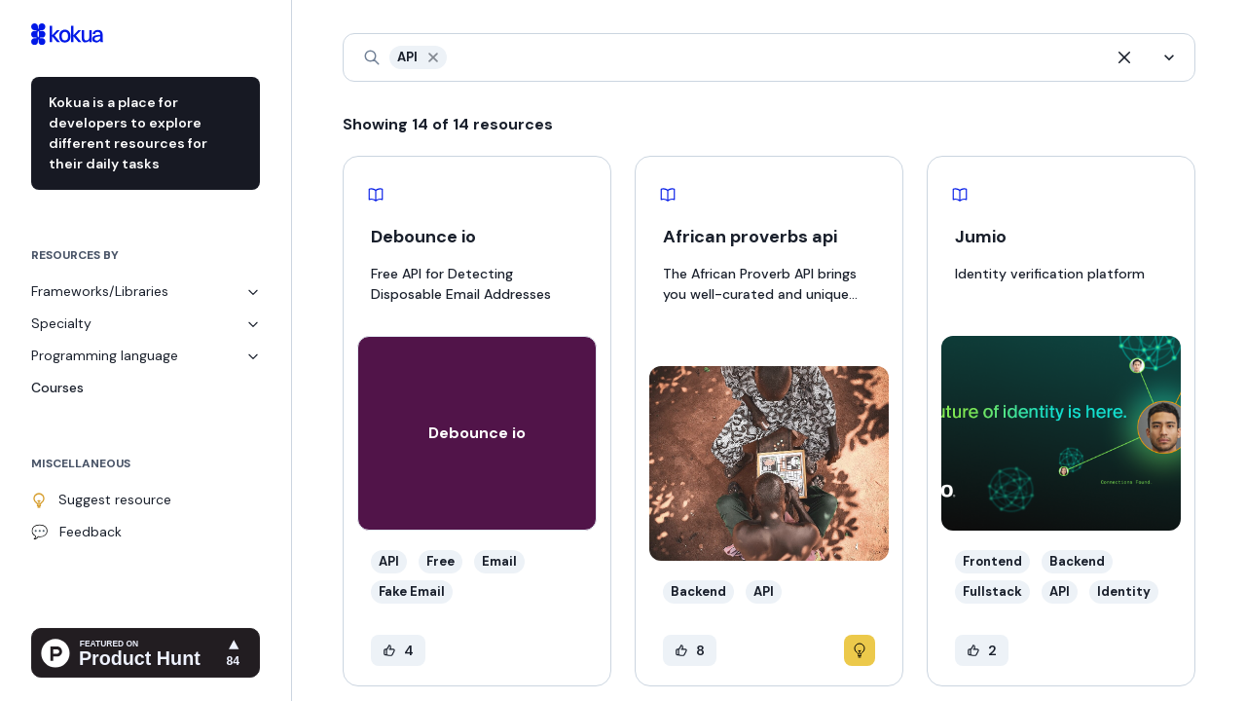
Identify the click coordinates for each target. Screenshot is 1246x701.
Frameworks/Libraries (145, 291)
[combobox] (452, 58)
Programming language (145, 355)
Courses (57, 387)
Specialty (145, 323)
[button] (433, 57)
